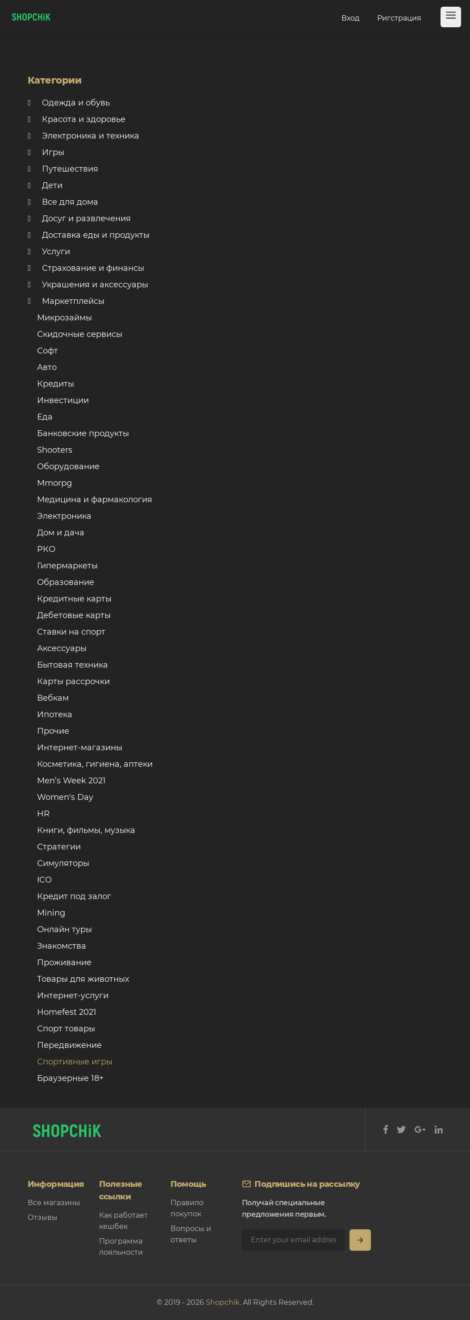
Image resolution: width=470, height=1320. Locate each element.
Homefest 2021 (62, 1012)
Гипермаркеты (63, 566)
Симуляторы (58, 863)
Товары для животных (78, 979)
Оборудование (64, 466)
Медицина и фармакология (90, 499)
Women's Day (60, 797)
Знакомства (57, 946)
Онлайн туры (60, 929)
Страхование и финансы (86, 268)
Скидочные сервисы (75, 334)
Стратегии (54, 847)
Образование (61, 582)
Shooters (50, 450)
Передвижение (65, 1045)
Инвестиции (58, 400)
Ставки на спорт (66, 632)
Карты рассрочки (69, 681)
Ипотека (50, 714)
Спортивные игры (70, 1062)
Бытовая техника (68, 665)
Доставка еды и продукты (89, 235)
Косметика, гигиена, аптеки (90, 764)
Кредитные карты (70, 599)
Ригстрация (399, 18)
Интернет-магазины (75, 747)
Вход (350, 18)
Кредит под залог (69, 896)
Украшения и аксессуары (88, 285)
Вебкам (48, 698)
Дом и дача (56, 533)
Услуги (49, 251)
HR (39, 814)
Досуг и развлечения (79, 218)
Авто (42, 367)
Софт (43, 351)
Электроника (60, 516)
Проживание (60, 962)
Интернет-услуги (68, 996)
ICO (40, 880)
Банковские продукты (78, 433)
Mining (46, 913)
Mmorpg (50, 483)
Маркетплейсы (66, 301)
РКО (41, 549)
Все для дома (63, 202)
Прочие (48, 731)
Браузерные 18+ (66, 1078)
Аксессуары (57, 648)
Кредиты (51, 384)
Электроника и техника (84, 136)
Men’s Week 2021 (67, 781)
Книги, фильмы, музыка (81, 830)
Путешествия (63, 169)
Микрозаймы (60, 318)
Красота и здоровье (77, 119)
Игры (46, 152)
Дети (45, 185)
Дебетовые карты (69, 615)
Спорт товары (61, 1029)
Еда (40, 417)
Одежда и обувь (69, 103)
